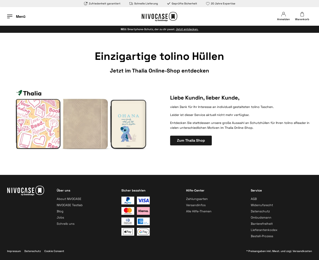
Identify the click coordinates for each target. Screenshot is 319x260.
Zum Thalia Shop (191, 140)
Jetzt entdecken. (187, 29)
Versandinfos (196, 205)
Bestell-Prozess (262, 236)
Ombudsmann (261, 217)
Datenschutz (260, 211)
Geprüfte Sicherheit (182, 3)
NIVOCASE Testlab (70, 205)
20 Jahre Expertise (220, 3)
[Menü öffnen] (16, 16)
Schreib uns (65, 224)
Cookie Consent (54, 251)
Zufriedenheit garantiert (102, 3)
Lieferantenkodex (264, 230)
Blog (60, 211)
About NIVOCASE (69, 199)
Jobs (60, 217)
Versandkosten (302, 251)
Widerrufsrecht (262, 205)
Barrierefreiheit (262, 224)
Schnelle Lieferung (143, 3)
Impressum (14, 251)
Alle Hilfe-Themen (199, 211)
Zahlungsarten (197, 199)
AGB (254, 199)
